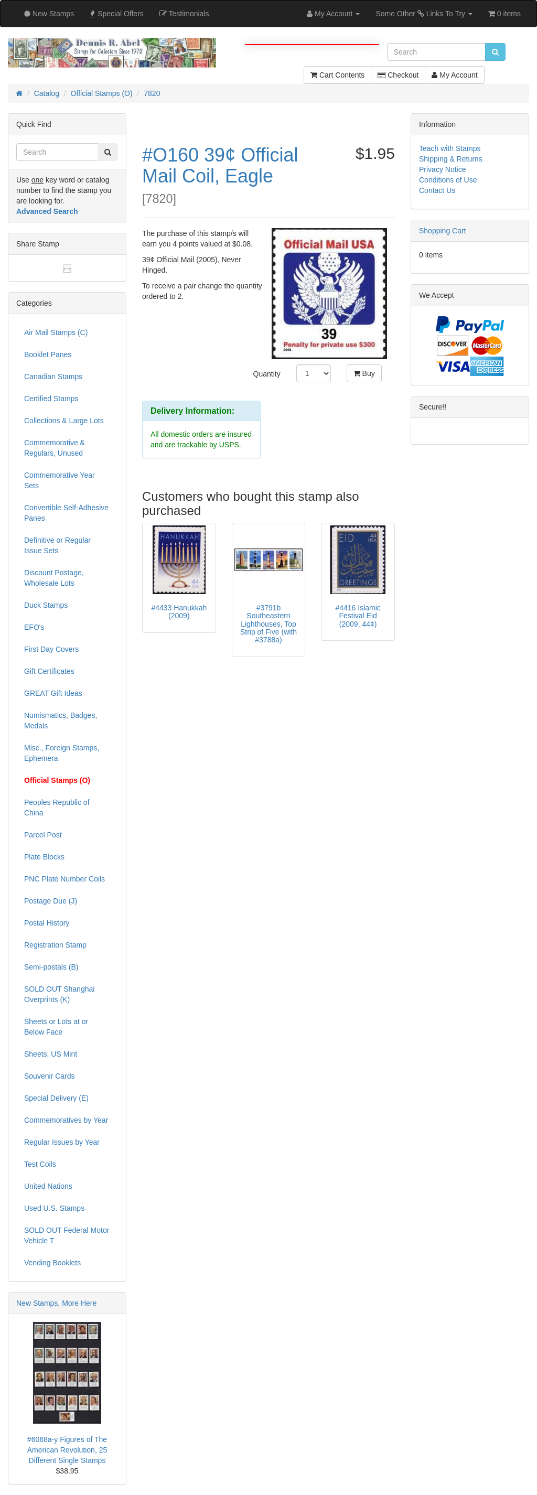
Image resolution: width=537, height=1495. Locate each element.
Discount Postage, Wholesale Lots (54, 577)
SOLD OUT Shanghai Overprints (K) (59, 994)
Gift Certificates (49, 671)
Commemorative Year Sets (59, 480)
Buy (364, 373)
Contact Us (437, 190)
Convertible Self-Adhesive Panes (66, 512)
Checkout (398, 75)
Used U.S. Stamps (54, 1208)
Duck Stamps (46, 605)
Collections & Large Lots (64, 420)
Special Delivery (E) (56, 1098)
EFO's (34, 627)
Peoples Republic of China (57, 807)
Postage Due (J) (50, 901)
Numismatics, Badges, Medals (60, 720)
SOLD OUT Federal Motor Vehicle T (66, 1235)
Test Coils (40, 1164)
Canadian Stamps (53, 376)
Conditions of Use (448, 180)
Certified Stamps (51, 398)
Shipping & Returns (450, 159)
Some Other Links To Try (423, 13)
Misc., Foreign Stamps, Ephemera (61, 753)
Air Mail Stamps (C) (56, 332)
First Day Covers (51, 649)
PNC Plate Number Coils (64, 879)
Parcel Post (43, 835)
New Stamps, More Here (56, 1303)
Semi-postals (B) (51, 967)
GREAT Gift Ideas (53, 693)
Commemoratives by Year (66, 1120)
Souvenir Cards (49, 1076)
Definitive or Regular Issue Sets (57, 545)
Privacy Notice (442, 169)
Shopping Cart (442, 231)
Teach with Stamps (450, 148)
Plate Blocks (44, 857)
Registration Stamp (55, 945)
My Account (454, 75)
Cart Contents (337, 75)
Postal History (46, 923)
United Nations (48, 1186)
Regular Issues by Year (62, 1142)
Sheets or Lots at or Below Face (56, 1026)
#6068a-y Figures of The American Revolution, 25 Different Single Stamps (67, 1450)
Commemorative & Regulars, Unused (54, 447)
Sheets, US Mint (50, 1054)
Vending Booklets (52, 1263)
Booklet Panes (47, 354)
